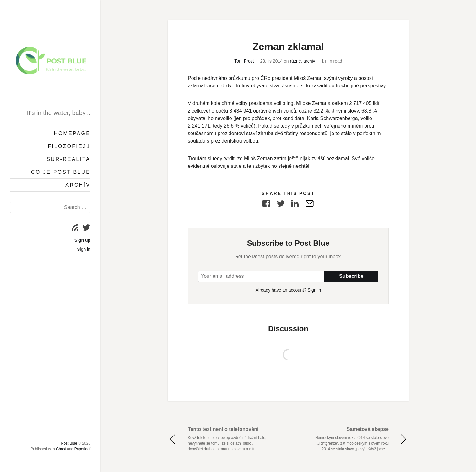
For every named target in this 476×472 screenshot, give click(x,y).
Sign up (82, 240)
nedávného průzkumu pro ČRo (236, 78)
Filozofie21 (69, 146)
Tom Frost (244, 60)
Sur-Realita (68, 159)
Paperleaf (82, 449)
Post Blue (69, 443)
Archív (77, 185)
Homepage (72, 133)
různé (295, 60)
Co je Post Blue (60, 172)
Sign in (83, 249)
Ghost (61, 449)
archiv (309, 60)
